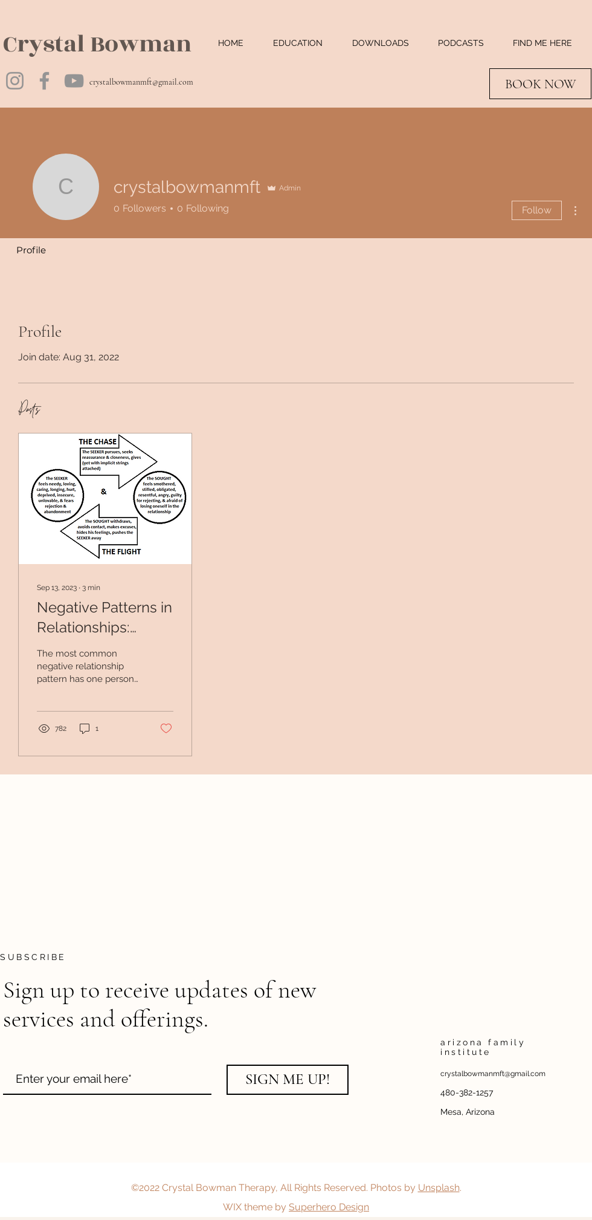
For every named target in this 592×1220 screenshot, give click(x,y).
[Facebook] (44, 80)
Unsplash (439, 1187)
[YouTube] (74, 80)
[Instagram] (15, 80)
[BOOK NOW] (540, 83)
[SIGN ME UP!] (288, 1080)
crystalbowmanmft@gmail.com (141, 82)
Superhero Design (329, 1207)
